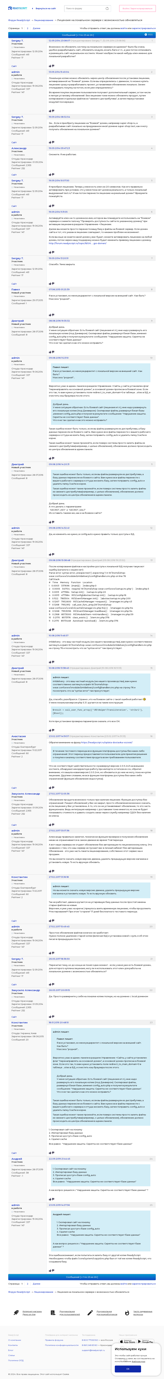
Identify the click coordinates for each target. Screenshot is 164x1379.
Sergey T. (17, 40)
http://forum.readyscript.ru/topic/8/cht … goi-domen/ (77, 243)
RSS (150, 34)
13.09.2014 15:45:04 (59, 72)
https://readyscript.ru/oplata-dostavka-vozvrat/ (107, 742)
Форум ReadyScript (19, 20)
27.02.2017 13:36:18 (59, 877)
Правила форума (54, 1340)
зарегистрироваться (144, 28)
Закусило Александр (25, 793)
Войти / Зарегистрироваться (137, 8)
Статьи (11, 1355)
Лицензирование (43, 20)
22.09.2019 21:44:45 (59, 1158)
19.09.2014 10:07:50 (59, 180)
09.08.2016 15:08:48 (59, 560)
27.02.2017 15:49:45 (59, 926)
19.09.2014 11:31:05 (58, 211)
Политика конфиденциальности (62, 1345)
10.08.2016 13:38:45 (59, 668)
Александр (19, 148)
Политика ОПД (15, 1360)
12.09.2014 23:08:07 (59, 40)
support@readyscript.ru (93, 1350)
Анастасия (18, 736)
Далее (36, 28)
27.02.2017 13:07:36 (59, 830)
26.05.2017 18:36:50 (59, 958)
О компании (14, 1340)
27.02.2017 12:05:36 (59, 793)
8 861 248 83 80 (89, 1345)
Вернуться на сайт (46, 8)
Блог (10, 1350)
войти (124, 28)
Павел (15, 289)
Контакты (13, 1345)
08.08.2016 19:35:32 (59, 320)
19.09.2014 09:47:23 (59, 148)
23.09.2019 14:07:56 (59, 1205)
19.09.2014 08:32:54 (59, 116)
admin (15, 71)
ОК (127, 1369)
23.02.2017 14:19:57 (59, 736)
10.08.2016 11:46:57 (58, 635)
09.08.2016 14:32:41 (59, 528)
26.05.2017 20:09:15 (59, 990)
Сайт (14, 66)
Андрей (16, 1158)
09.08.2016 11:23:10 (59, 357)
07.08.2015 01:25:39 (59, 289)
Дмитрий (17, 320)
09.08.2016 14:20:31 (59, 464)
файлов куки (138, 1361)
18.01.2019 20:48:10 (59, 1022)
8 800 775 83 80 (90, 1340)
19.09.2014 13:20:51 (58, 258)
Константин (19, 877)
